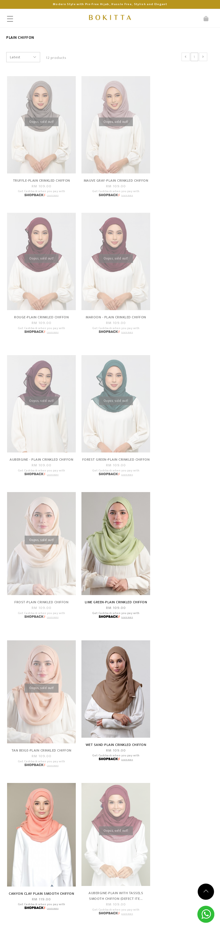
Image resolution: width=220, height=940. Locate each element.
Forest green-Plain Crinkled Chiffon (181, 316)
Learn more (51, 190)
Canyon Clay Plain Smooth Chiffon (110, 614)
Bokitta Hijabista (53, 931)
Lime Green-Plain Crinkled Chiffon (110, 465)
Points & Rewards (32, 809)
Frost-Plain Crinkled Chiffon (39, 462)
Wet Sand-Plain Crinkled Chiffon (39, 606)
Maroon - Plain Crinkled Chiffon (39, 313)
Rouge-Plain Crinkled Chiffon (180, 175)
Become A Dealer (32, 801)
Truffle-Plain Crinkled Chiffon (39, 175)
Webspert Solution (147, 931)
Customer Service (121, 760)
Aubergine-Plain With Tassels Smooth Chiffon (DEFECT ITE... (181, 614)
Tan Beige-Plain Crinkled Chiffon (180, 462)
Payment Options (32, 777)
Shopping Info (42, 760)
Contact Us (99, 777)
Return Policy (28, 793)
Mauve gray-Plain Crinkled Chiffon (110, 178)
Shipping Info (29, 785)
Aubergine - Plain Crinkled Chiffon (110, 316)
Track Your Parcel (104, 785)
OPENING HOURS (117, 814)
